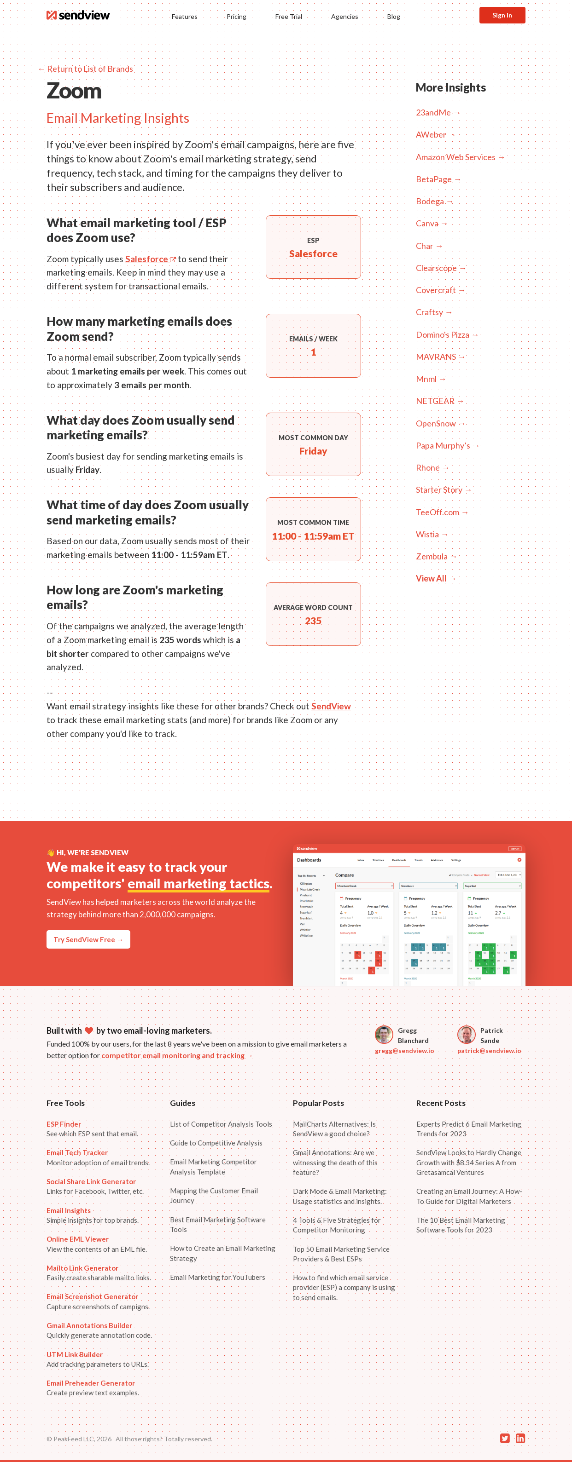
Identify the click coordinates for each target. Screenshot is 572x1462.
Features (185, 16)
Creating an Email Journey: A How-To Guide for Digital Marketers (469, 1196)
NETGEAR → (440, 401)
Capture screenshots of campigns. (98, 1301)
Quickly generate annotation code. (99, 1330)
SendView (331, 706)
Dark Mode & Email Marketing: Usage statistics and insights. (340, 1196)
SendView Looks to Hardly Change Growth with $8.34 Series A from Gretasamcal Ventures (468, 1162)
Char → (429, 246)
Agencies (344, 16)
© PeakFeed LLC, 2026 (79, 1439)
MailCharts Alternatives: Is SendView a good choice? (334, 1129)
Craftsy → (434, 312)
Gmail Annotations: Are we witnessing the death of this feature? (335, 1162)
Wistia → (432, 534)
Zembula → (436, 556)
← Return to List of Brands (85, 68)
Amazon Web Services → (460, 157)
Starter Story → (444, 489)
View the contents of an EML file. (97, 1244)
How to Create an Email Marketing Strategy (222, 1253)
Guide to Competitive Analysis (216, 1143)
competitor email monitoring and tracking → (177, 1055)
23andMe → (438, 112)
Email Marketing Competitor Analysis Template (213, 1166)
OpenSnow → (441, 423)
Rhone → (432, 467)
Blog (393, 16)
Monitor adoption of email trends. (98, 1157)
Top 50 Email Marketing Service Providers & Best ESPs (341, 1254)
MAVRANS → (441, 356)
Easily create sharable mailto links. (99, 1273)
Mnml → (431, 379)
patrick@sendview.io (489, 1050)
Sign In (502, 15)
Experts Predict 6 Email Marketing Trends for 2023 (468, 1129)
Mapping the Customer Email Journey (214, 1195)
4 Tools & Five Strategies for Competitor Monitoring (337, 1225)
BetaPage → (438, 179)
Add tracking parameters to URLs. (98, 1359)
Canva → (432, 223)
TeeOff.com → (442, 512)
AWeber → (436, 134)
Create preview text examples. (93, 1388)
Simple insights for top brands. (93, 1215)
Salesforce (150, 258)
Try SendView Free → (88, 939)
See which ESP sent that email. (92, 1129)
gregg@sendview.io (404, 1050)
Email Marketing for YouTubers (217, 1277)
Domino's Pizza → (447, 334)
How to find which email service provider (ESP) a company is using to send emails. (344, 1287)
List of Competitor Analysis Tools (221, 1124)
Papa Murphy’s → (448, 445)
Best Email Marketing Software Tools (218, 1224)
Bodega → (435, 201)
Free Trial (288, 16)
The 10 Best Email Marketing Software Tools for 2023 (460, 1225)
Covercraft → (441, 290)
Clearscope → (441, 268)
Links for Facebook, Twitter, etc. (95, 1186)
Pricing (236, 16)
